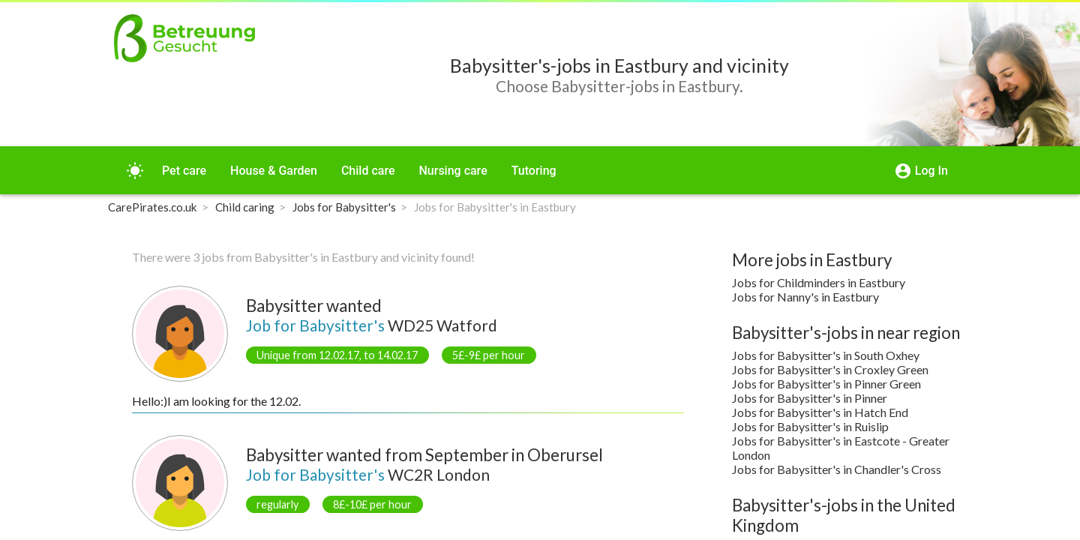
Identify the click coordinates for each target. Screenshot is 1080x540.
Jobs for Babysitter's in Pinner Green (826, 383)
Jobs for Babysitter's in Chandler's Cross (836, 469)
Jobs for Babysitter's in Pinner (809, 398)
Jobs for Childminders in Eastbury (818, 282)
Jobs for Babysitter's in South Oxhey (826, 355)
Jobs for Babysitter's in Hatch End (820, 412)
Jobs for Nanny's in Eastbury (805, 297)
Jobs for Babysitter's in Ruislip (810, 426)
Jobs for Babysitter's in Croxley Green (830, 369)
